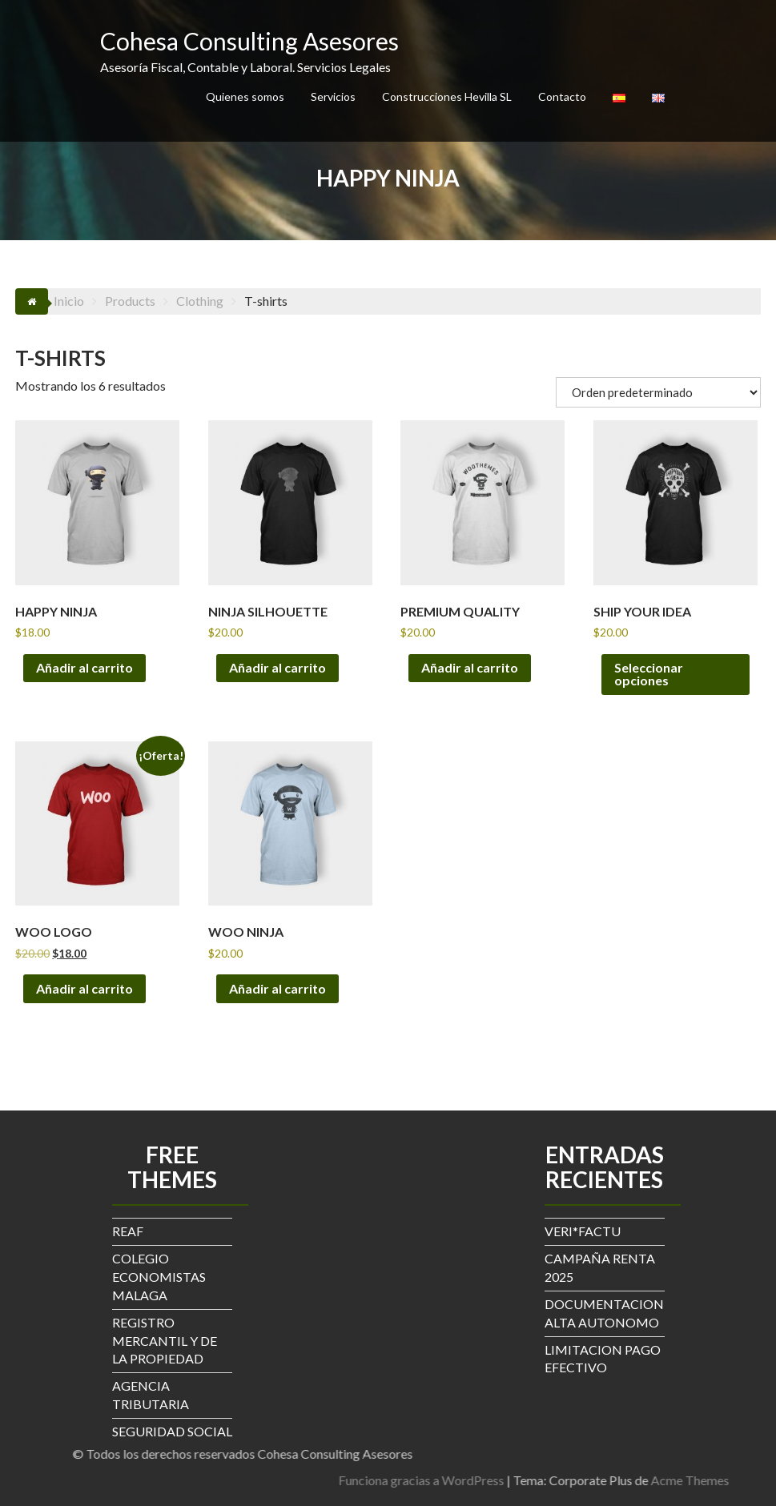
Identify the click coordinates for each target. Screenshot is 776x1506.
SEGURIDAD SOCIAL (172, 1431)
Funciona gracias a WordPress (575, 1480)
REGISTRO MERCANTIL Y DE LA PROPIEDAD (164, 1341)
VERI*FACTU (583, 1231)
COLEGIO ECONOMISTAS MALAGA (159, 1277)
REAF (127, 1231)
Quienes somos (245, 96)
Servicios (333, 96)
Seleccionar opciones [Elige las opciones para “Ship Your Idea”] (648, 674)
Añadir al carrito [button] (84, 667)
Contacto (562, 96)
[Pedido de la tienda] (658, 392)
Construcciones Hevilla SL (447, 96)
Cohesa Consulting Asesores (249, 40)
